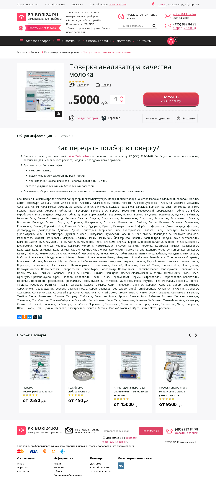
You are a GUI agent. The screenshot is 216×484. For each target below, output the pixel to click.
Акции (57, 463)
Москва (162, 4)
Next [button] (196, 335)
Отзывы (66, 136)
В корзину (189, 118)
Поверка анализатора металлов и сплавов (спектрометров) (173, 391)
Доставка (77, 4)
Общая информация (34, 136)
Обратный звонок (185, 28)
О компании (71, 41)
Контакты (144, 41)
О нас (20, 463)
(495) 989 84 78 (184, 24)
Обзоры (58, 471)
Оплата (106, 85)
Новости (59, 467)
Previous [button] (190, 335)
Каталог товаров (37, 41)
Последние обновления (68, 475)
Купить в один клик (158, 118)
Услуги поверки (87, 118)
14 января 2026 (117, 4)
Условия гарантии (27, 4)
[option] (40, 91)
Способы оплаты (55, 4)
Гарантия (114, 118)
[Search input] (136, 25)
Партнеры (23, 467)
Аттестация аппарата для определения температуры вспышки (131, 391)
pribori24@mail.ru (184, 14)
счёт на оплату (171, 99)
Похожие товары (31, 335)
